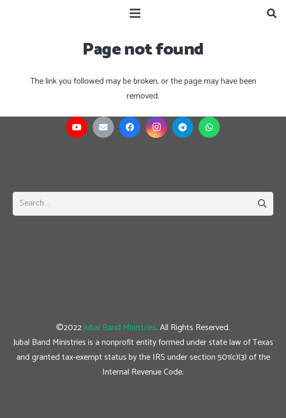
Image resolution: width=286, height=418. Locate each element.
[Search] (271, 13)
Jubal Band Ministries (120, 328)
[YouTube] (76, 127)
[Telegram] (182, 127)
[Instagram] (156, 127)
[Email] (103, 127)
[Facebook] (129, 127)
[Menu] (135, 13)
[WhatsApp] (209, 127)
